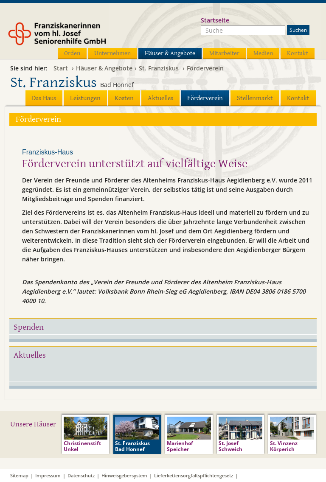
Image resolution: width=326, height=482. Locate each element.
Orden (72, 53)
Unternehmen (112, 53)
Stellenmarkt (255, 98)
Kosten (124, 98)
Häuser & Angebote (170, 53)
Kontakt (297, 53)
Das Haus (44, 98)
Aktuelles (160, 98)
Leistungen (85, 98)
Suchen (298, 30)
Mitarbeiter (224, 53)
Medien (263, 53)
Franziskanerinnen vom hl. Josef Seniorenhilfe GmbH (73, 37)
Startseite (215, 20)
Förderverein (205, 68)
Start (60, 68)
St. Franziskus (159, 68)
